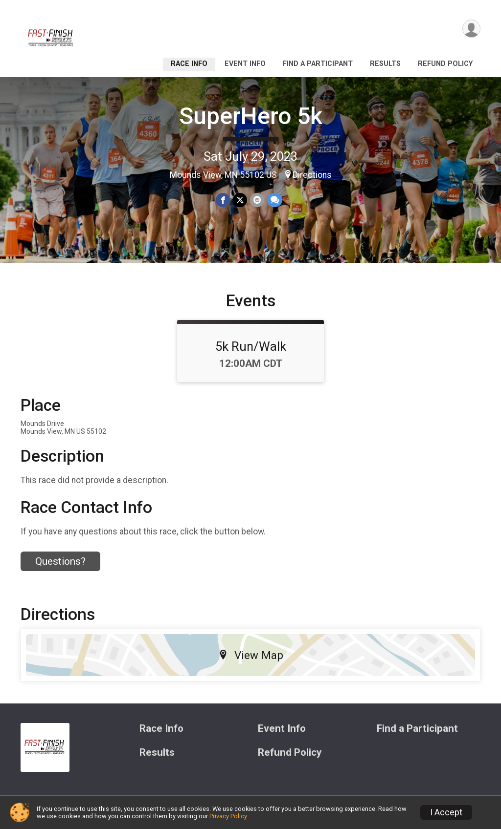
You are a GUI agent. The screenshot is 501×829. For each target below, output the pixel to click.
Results (385, 64)
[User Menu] (471, 29)
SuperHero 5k (250, 116)
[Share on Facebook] (223, 200)
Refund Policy (445, 64)
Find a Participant (318, 64)
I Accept (446, 812)
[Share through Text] (274, 200)
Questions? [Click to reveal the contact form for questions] (60, 561)
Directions (312, 175)
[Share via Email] (257, 200)
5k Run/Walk (250, 346)
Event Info (245, 64)
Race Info (189, 64)
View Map (250, 655)
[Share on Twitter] (240, 200)
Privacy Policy (228, 816)
